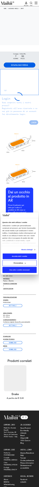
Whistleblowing (9, 484)
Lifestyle (23, 433)
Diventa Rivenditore (27, 453)
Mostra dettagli (27, 249)
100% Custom (25, 440)
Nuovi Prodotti (25, 428)
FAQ (22, 455)
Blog (22, 443)
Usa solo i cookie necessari (19, 270)
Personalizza (20, 263)
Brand (22, 435)
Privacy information (27, 463)
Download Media (19, 65)
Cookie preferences (27, 460)
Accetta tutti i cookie (19, 256)
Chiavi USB (24, 438)
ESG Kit (6, 482)
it (24, 417)
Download (12, 343)
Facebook (23, 479)
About (6, 479)
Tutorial (23, 458)
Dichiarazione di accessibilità (25, 466)
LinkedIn (23, 482)
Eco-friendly (24, 430)
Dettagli (12, 305)
